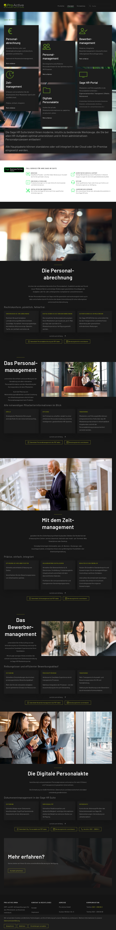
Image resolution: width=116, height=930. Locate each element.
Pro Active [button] (61, 6)
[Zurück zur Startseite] (14, 6)
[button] (65, 336)
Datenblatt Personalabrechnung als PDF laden (44, 341)
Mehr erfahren (10, 61)
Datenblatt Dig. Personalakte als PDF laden (32, 829)
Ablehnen (22, 926)
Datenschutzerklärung (12, 921)
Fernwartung (81, 6)
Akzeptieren (10, 926)
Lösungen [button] (70, 6)
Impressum (35, 912)
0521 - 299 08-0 (97, 907)
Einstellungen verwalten (38, 926)
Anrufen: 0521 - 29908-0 (90, 829)
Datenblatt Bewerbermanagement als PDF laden (44, 703)
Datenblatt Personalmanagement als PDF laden (44, 442)
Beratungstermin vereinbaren (77, 341)
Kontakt (34, 908)
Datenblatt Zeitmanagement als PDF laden (44, 598)
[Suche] (100, 6)
